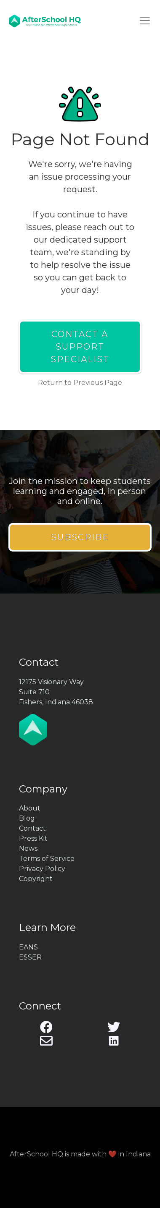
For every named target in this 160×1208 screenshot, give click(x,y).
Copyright (36, 879)
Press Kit (33, 838)
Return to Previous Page (80, 383)
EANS (28, 947)
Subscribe (80, 537)
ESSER (30, 957)
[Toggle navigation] (145, 20)
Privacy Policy (42, 869)
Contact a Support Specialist (80, 346)
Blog (27, 818)
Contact (32, 828)
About (29, 808)
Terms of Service (47, 859)
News (28, 848)
